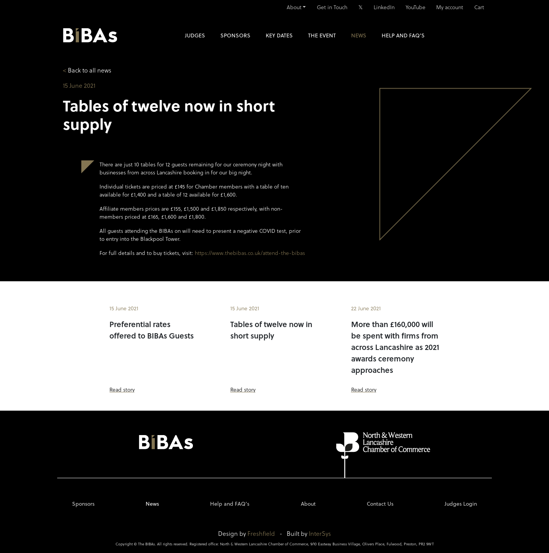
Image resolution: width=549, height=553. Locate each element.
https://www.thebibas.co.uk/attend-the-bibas (250, 253)
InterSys (320, 533)
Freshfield (261, 533)
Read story (122, 389)
